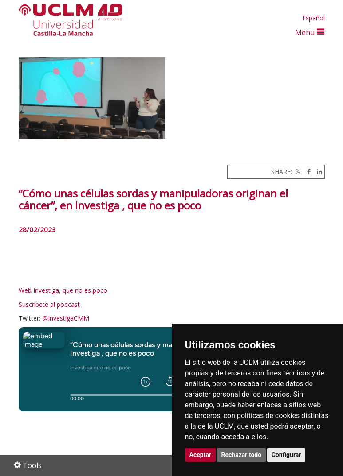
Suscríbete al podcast (49, 304)
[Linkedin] (317, 171)
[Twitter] (297, 171)
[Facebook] (307, 171)
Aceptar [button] (200, 454)
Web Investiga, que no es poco (64, 290)
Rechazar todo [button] (241, 454)
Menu (309, 32)
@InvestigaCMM (65, 318)
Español (313, 18)
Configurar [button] (286, 454)
